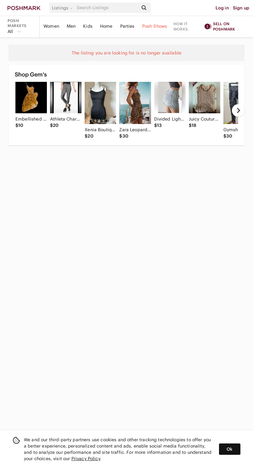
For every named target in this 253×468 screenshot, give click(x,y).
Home (106, 26)
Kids (88, 26)
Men (71, 26)
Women (51, 26)
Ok (230, 449)
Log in (222, 8)
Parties (127, 26)
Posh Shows (154, 26)
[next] (238, 110)
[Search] (107, 8)
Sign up (241, 8)
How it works (180, 26)
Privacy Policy (85, 458)
